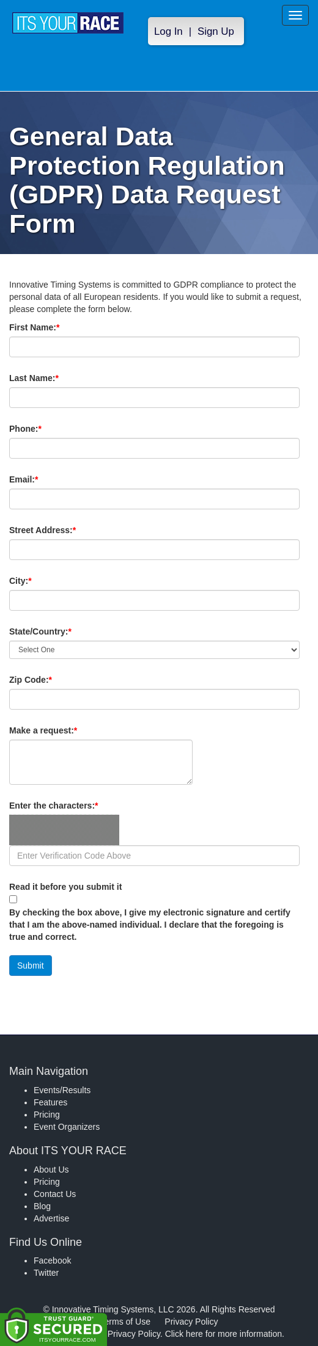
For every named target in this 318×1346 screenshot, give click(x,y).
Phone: (46, 429)
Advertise (51, 1218)
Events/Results (62, 1090)
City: (41, 581)
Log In (168, 31)
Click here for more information (223, 1334)
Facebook (52, 1260)
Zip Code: (51, 680)
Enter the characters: (74, 805)
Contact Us (55, 1194)
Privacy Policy (191, 1321)
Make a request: (43, 730)
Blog (42, 1206)
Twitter (46, 1273)
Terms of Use (125, 1321)
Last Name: (54, 378)
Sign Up (216, 31)
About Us (51, 1169)
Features (50, 1102)
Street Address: (63, 530)
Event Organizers (67, 1127)
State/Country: (61, 631)
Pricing (47, 1114)
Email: (44, 479)
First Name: (55, 327)
